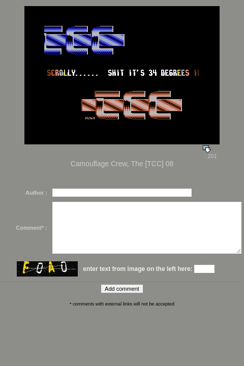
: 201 (210, 153)
